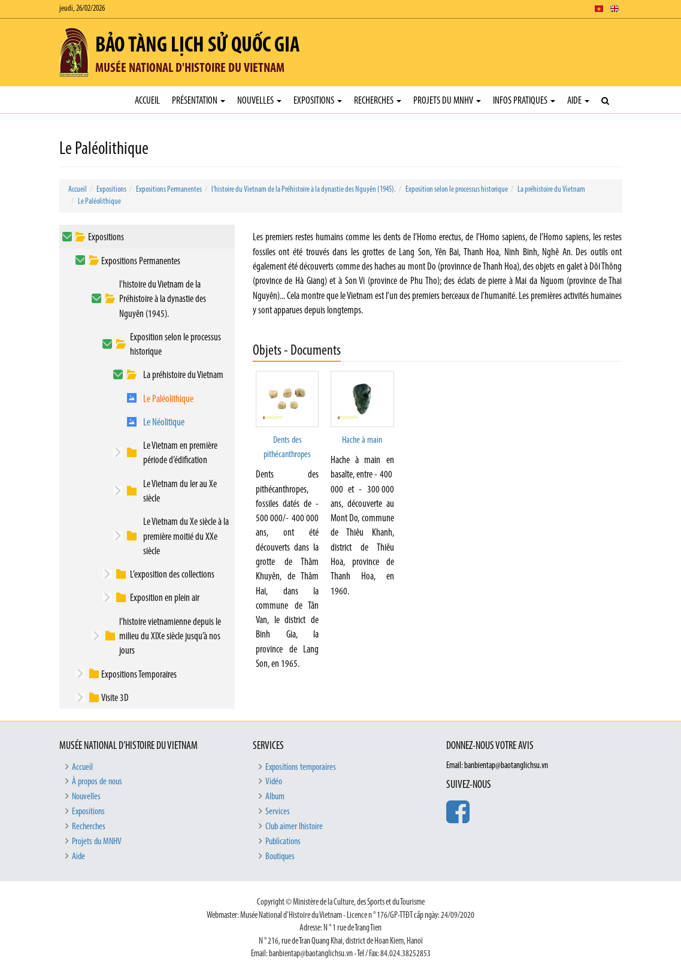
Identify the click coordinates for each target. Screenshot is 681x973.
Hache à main (362, 440)
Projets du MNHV (447, 101)
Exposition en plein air (164, 598)
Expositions (317, 101)
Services (277, 812)
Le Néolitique (163, 423)
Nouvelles (259, 101)
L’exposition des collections (172, 575)
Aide (578, 101)
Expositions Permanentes (169, 189)
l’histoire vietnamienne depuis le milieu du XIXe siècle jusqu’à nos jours (170, 637)
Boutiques (280, 857)
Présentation (198, 101)
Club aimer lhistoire (294, 827)
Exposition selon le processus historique (456, 189)
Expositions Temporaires (139, 675)
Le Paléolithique (99, 201)
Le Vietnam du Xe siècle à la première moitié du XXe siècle (186, 537)
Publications (283, 842)
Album (274, 797)
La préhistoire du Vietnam (551, 189)
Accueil (147, 101)
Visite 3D (115, 698)
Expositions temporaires (300, 767)
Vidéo (273, 782)
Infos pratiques (524, 101)
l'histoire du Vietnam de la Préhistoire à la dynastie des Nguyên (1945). (303, 189)
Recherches (377, 101)
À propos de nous (97, 782)
